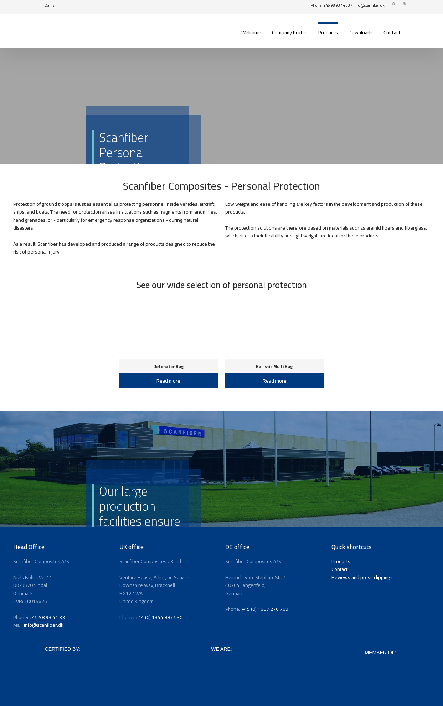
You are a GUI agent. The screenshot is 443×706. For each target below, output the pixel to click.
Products (328, 32)
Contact (392, 32)
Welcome (251, 32)
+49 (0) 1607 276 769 (264, 609)
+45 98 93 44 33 (336, 5)
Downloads (361, 32)
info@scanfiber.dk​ (369, 5)
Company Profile (290, 32)
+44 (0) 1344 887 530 (158, 617)
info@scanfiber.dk (43, 625)
